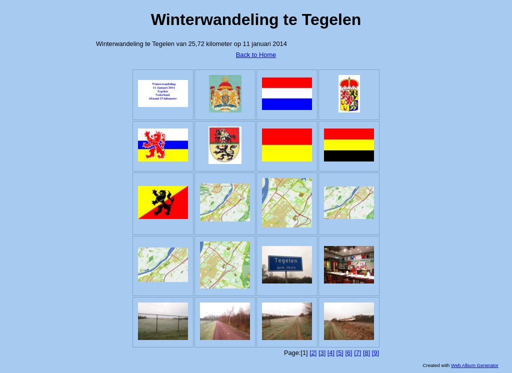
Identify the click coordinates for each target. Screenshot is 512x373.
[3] (322, 352)
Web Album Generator (474, 365)
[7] (357, 352)
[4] (331, 352)
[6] (348, 352)
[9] (375, 352)
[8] (366, 352)
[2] (313, 352)
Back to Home (256, 54)
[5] (340, 352)
